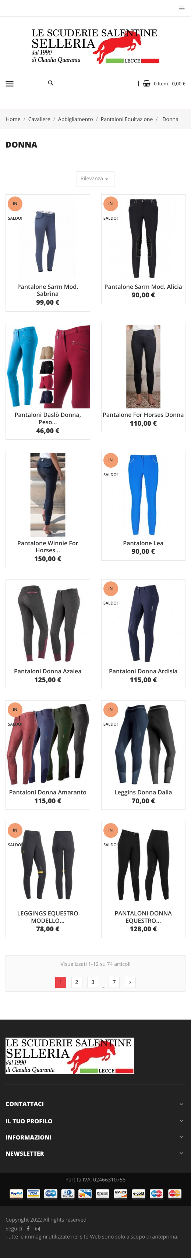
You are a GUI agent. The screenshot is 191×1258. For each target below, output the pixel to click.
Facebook (27, 1229)
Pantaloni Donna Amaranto (47, 792)
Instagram (37, 1229)
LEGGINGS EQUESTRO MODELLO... (47, 917)
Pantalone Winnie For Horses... (47, 546)
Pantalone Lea (143, 543)
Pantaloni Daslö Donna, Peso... (47, 418)
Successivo (130, 982)
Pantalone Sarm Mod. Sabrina (47, 290)
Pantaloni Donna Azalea (48, 671)
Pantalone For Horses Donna (143, 415)
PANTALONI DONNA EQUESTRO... (143, 917)
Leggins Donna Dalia (143, 792)
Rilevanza (95, 179)
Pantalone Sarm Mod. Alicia (143, 287)
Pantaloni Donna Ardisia (143, 671)
